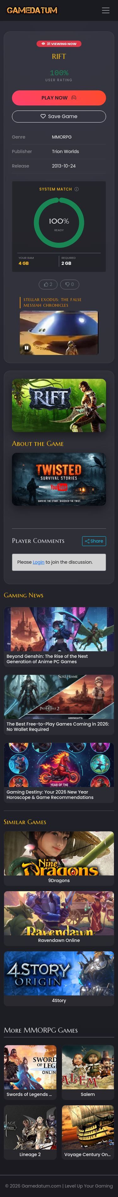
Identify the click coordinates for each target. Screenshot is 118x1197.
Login (38, 562)
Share (94, 541)
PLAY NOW (59, 97)
